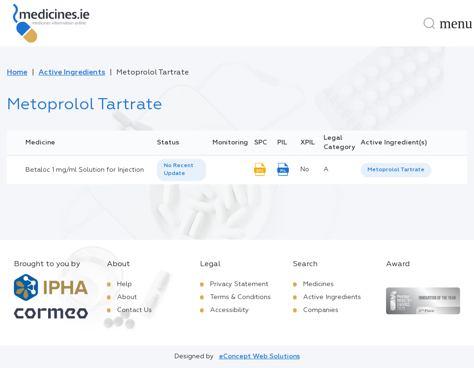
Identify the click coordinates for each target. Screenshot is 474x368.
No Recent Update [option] (178, 169)
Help (124, 284)
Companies (320, 310)
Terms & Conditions (240, 297)
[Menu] (456, 23)
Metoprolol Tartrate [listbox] (396, 170)
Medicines (318, 284)
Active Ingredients (71, 72)
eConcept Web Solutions (259, 356)
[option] (396, 170)
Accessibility (229, 310)
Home (17, 72)
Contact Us (134, 310)
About (127, 297)
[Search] (429, 23)
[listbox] (181, 170)
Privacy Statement (239, 284)
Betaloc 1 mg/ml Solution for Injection (84, 170)
